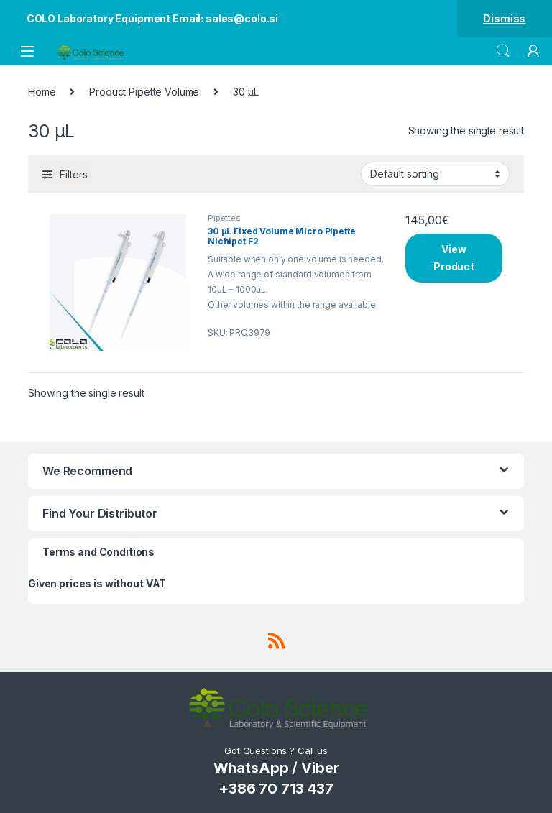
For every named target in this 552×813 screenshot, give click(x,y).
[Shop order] (435, 174)
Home (41, 92)
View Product (453, 257)
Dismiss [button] (504, 18)
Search (503, 51)
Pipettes (224, 218)
